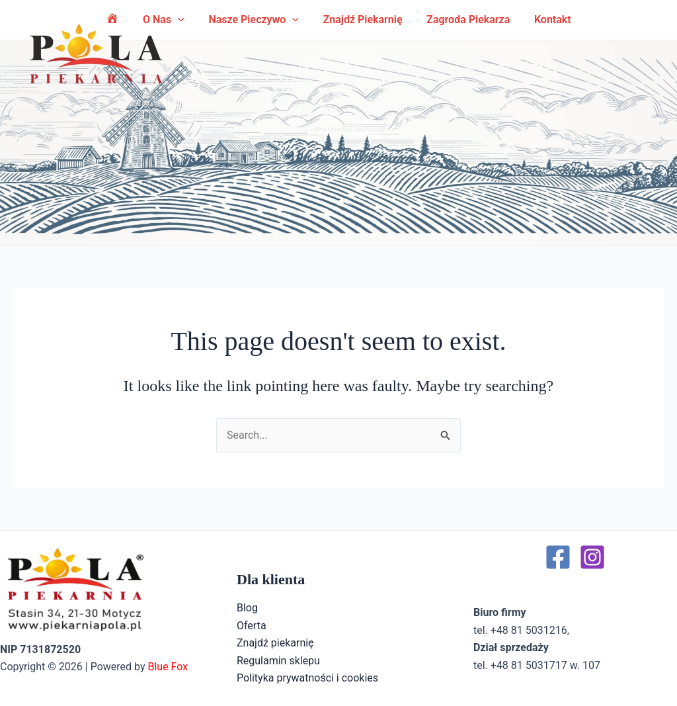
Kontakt (544, 19)
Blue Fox (167, 666)
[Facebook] (558, 557)
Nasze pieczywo (255, 20)
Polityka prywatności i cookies (307, 678)
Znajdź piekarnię (361, 19)
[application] (294, 20)
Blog (247, 607)
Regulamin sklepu (278, 660)
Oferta (251, 625)
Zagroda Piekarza (463, 19)
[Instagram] (592, 557)
